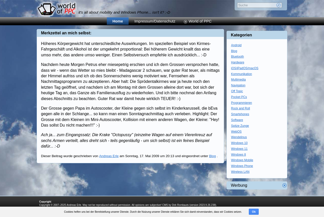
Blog (212, 156)
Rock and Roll (240, 108)
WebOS (236, 131)
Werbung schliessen (284, 185)
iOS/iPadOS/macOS (244, 68)
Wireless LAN (240, 172)
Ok (254, 211)
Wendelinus (239, 137)
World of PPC (200, 21)
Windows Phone (242, 166)
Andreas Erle (109, 156)
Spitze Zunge (240, 126)
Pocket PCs (239, 97)
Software (237, 120)
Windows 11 (239, 149)
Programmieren (241, 103)
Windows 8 (238, 154)
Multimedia (238, 79)
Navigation (238, 85)
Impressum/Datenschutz (154, 21)
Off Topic (237, 91)
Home (117, 21)
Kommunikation (241, 74)
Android (236, 45)
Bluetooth (237, 56)
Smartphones (240, 114)
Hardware (237, 62)
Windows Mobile (242, 160)
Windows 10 (239, 143)
